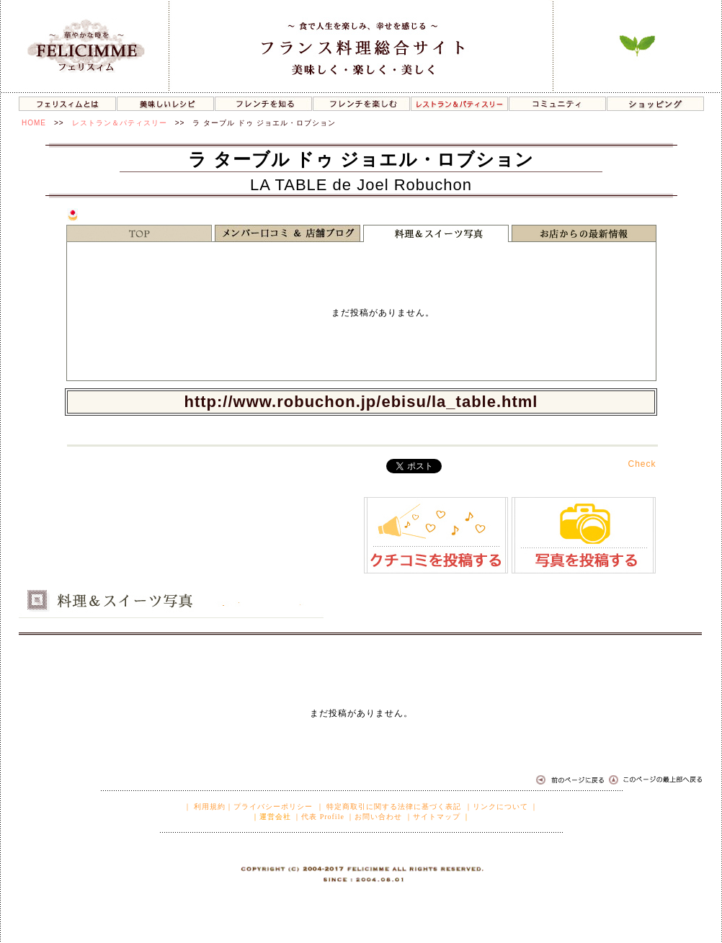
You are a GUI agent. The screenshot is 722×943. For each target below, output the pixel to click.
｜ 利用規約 (205, 806)
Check (642, 464)
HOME (34, 123)
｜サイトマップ (432, 817)
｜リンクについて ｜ (502, 806)
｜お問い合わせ (374, 817)
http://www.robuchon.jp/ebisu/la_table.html (361, 402)
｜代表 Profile (318, 817)
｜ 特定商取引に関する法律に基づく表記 (389, 806)
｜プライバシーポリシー (269, 806)
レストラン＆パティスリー (119, 123)
